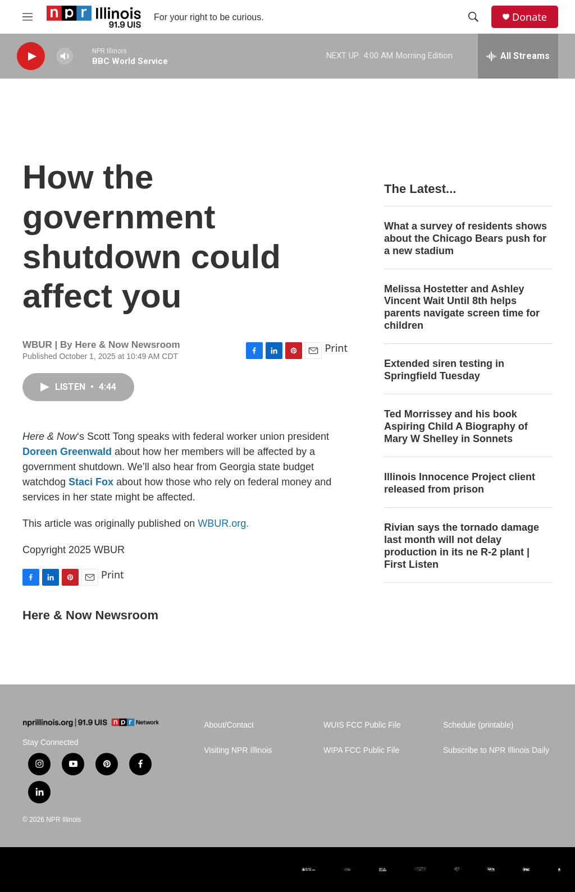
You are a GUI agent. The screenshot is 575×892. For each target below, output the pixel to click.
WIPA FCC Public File (361, 750)
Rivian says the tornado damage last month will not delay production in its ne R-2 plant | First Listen (461, 546)
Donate (529, 17)
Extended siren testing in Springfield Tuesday (444, 369)
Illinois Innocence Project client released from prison (459, 483)
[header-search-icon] (473, 17)
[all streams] (518, 56)
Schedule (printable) (478, 725)
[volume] (64, 56)
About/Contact (229, 725)
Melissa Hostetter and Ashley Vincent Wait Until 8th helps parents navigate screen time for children (462, 307)
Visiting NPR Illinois (238, 750)
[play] (31, 56)
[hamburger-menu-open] (27, 17)
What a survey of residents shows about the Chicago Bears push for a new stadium (465, 238)
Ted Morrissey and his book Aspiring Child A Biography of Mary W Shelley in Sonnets (456, 426)
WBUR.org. (223, 523)
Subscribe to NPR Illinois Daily (496, 750)
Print (336, 348)
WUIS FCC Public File (362, 725)
